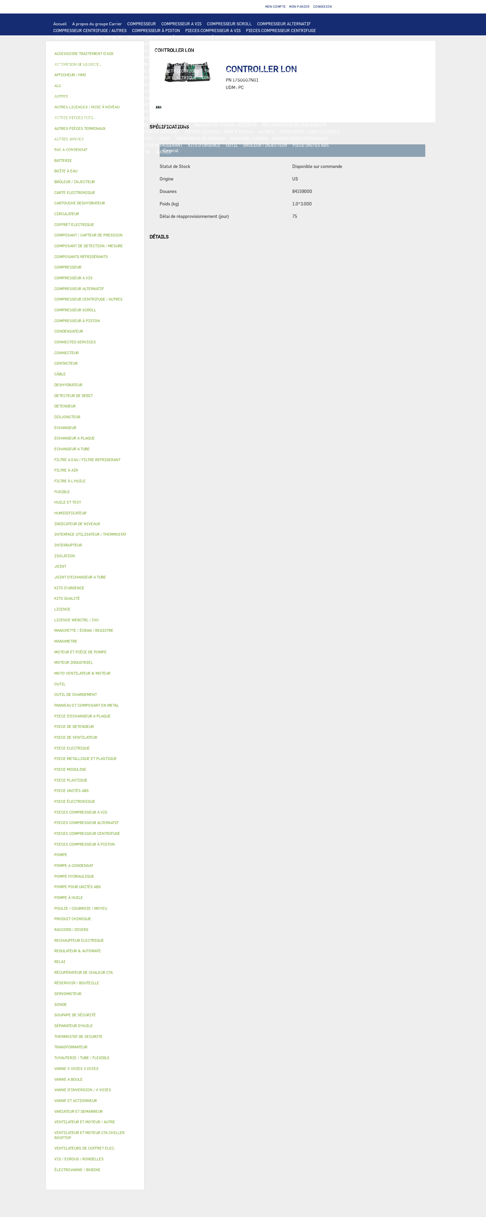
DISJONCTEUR (260, 70)
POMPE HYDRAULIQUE (140, 84)
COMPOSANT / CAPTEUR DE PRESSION (152, 97)
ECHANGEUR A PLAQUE (220, 50)
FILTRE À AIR (135, 124)
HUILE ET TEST (122, 91)
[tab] (95, 161)
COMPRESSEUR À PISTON (156, 30)
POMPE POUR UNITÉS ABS (77, 91)
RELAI (90, 70)
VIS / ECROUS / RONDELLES (79, 145)
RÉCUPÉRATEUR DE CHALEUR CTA (295, 124)
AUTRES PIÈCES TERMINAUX (300, 138)
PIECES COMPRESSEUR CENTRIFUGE (281, 30)
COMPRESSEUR (141, 23)
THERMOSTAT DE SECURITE (308, 77)
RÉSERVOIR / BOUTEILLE (262, 111)
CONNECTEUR (215, 77)
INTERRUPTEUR (117, 70)
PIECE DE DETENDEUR (226, 104)
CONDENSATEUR (316, 70)
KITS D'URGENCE (204, 145)
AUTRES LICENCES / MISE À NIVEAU (219, 131)
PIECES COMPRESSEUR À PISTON (159, 37)
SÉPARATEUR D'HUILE (235, 91)
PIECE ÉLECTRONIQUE (74, 801)
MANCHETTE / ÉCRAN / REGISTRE (225, 124)
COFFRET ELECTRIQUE (177, 70)
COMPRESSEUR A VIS (181, 23)
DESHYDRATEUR (305, 97)
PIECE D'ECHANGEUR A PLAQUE (83, 57)
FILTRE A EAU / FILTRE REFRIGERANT (146, 145)
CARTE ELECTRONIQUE (271, 37)
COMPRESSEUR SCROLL (229, 23)
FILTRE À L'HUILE (192, 91)
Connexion (322, 6)
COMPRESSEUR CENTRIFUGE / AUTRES (90, 30)
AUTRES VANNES (292, 118)
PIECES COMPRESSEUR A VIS (213, 30)
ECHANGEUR (156, 50)
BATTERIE (183, 50)
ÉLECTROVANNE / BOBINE (247, 118)
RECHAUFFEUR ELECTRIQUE (169, 77)
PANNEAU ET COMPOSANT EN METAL (127, 111)
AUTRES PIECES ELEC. (74, 84)
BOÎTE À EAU (221, 111)
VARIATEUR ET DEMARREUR (291, 64)
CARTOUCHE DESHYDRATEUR (80, 104)
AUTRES (266, 131)
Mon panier (299, 6)
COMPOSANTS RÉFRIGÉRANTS (82, 97)
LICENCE (62, 131)
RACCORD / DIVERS (249, 138)
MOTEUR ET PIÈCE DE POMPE (273, 84)
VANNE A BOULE (203, 118)
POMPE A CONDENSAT (187, 84)
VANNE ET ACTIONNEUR (75, 118)
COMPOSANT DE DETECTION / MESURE (89, 50)
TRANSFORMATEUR (222, 70)
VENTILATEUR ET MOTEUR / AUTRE (86, 64)
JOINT (165, 138)
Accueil (60, 23)
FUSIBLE (287, 70)
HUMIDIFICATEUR (171, 124)
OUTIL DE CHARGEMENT (256, 43)
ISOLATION (302, 111)
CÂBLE (143, 70)
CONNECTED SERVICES (255, 77)
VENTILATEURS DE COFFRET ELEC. (86, 77)
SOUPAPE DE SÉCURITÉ (263, 97)
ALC (135, 50)
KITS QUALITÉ (106, 151)
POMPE (107, 84)
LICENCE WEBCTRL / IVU (100, 131)
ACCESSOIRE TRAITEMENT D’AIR (85, 124)
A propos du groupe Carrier (97, 23)
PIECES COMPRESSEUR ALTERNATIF (87, 37)
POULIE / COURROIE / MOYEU (125, 138)
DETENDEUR (188, 104)
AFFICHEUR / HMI (154, 43)
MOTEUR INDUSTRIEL (145, 64)
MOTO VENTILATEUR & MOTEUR (210, 57)
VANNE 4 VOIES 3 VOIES (126, 118)
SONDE (130, 77)
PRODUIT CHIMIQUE (72, 138)
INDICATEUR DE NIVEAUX (200, 138)
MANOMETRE (138, 151)
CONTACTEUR (66, 70)
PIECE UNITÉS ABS (311, 145)
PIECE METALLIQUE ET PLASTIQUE (285, 104)
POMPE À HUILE (277, 91)
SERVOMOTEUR (168, 118)
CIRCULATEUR (227, 84)
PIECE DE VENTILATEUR (194, 64)
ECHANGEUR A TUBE (266, 50)
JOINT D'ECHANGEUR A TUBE (146, 57)
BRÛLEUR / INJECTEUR (265, 145)
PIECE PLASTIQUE (70, 111)
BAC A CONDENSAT (185, 111)
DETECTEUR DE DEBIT (214, 97)
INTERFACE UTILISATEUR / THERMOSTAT (92, 43)
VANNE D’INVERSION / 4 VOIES (142, 104)
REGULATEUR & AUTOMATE (201, 43)
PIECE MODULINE (70, 151)
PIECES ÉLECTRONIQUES (220, 37)
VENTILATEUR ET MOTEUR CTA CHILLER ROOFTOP (292, 57)
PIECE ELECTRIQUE (241, 64)
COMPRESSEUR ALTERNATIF (284, 23)
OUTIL (232, 145)
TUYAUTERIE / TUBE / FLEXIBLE (309, 131)
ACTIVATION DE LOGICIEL (154, 131)
